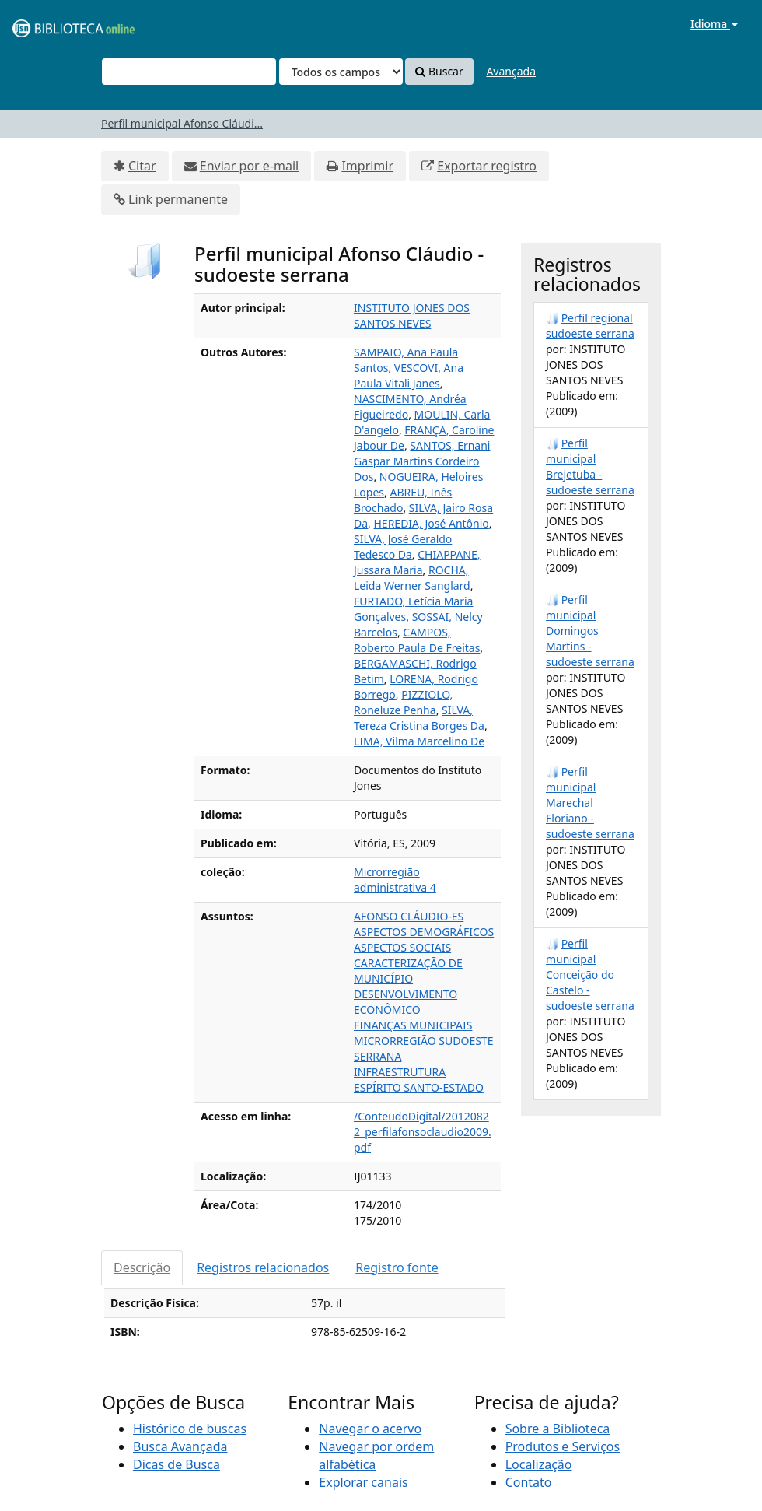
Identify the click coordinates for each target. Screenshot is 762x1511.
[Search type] (341, 71)
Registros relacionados (263, 1267)
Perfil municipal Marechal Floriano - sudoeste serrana (590, 802)
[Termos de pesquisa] (189, 71)
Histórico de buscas (189, 1428)
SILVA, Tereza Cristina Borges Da (419, 718)
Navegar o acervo (370, 1428)
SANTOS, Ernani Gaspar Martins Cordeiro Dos (422, 461)
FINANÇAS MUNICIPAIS (413, 1025)
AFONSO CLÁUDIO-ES (408, 916)
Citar (142, 165)
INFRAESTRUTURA (400, 1071)
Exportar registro (487, 165)
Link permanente (178, 199)
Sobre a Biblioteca (557, 1428)
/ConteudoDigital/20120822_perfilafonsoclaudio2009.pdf (422, 1132)
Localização (538, 1464)
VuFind (49, 23)
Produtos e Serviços (562, 1446)
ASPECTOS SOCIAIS (402, 947)
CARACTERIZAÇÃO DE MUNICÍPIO (408, 970)
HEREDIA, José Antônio (430, 523)
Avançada (511, 71)
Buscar (439, 71)
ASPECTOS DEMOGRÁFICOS (424, 931)
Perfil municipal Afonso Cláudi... (182, 123)
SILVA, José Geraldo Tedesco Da (403, 546)
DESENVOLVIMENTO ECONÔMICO (405, 1002)
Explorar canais (363, 1482)
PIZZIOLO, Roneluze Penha (403, 702)
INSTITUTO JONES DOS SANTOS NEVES (412, 315)
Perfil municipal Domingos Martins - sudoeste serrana (590, 630)
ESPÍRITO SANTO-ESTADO (419, 1087)
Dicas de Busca (176, 1464)
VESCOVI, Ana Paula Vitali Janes (408, 375)
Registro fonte (396, 1267)
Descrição (142, 1267)
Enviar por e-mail (249, 165)
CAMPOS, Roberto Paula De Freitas (417, 640)
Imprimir (367, 165)
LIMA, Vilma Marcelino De (419, 741)
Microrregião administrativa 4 (395, 879)
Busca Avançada (180, 1446)
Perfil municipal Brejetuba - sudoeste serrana (590, 466)
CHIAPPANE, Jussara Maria (417, 562)
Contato (528, 1482)
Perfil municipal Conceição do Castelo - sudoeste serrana (590, 974)
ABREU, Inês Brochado (403, 500)
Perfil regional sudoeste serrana (590, 325)
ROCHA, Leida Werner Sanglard (412, 578)
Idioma (714, 23)
